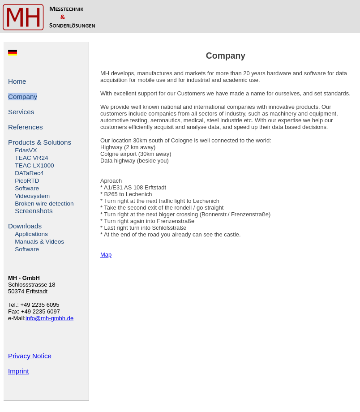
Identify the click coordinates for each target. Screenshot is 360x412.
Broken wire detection (44, 203)
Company (22, 96)
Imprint (18, 371)
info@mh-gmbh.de (49, 318)
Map (105, 254)
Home (17, 81)
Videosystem (32, 196)
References (25, 127)
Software (27, 188)
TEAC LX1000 (34, 165)
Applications (31, 234)
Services (21, 112)
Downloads (25, 226)
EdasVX (26, 150)
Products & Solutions (39, 142)
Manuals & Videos (39, 241)
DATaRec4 (29, 173)
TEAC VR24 (31, 157)
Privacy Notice (29, 356)
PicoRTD (27, 180)
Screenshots (33, 211)
